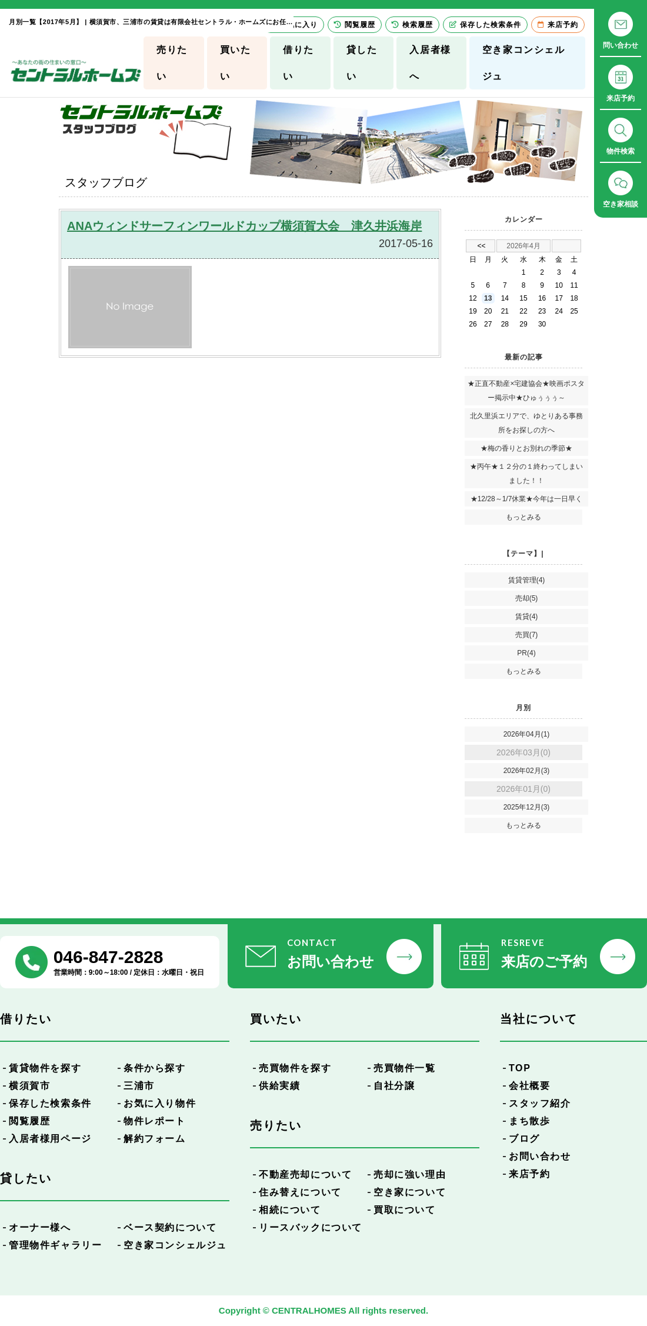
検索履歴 (412, 25)
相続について (290, 1210)
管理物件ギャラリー (55, 1245)
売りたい (172, 63)
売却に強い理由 (409, 1175)
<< (481, 246)
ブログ (524, 1139)
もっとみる (523, 517)
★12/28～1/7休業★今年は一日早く (527, 499)
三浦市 (139, 1086)
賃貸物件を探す (45, 1068)
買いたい (235, 63)
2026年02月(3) (526, 771)
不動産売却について (305, 1175)
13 (488, 298)
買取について (404, 1210)
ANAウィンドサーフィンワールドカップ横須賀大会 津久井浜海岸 (244, 225)
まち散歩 (529, 1121)
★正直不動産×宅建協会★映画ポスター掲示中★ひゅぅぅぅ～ (526, 390)
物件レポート (155, 1121)
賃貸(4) (526, 616)
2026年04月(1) (526, 734)
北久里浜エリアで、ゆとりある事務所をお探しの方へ (526, 423)
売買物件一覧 (404, 1068)
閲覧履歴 (29, 1121)
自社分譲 (394, 1086)
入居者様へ (430, 63)
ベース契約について (170, 1227)
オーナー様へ (40, 1227)
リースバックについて (310, 1227)
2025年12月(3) (526, 807)
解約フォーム (155, 1139)
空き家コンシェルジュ (523, 63)
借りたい (298, 63)
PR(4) (526, 653)
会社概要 (529, 1086)
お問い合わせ (540, 1156)
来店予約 (529, 1174)
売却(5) (526, 598)
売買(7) (526, 635)
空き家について (409, 1192)
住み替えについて (300, 1192)
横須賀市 (29, 1086)
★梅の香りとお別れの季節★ (526, 448)
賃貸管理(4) (526, 580)
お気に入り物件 (160, 1103)
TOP (520, 1068)
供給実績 (279, 1086)
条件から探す (155, 1068)
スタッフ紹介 (540, 1103)
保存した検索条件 (50, 1103)
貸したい (362, 63)
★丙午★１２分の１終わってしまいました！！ (526, 473)
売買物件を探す (295, 1068)
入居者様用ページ (50, 1139)
